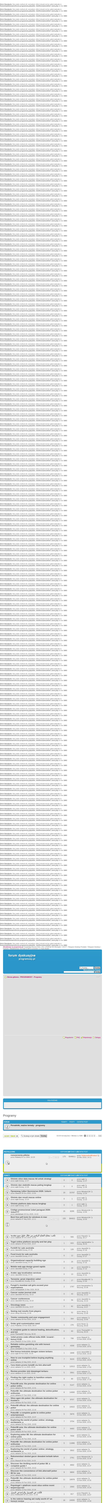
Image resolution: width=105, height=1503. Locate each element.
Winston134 (85, 1191)
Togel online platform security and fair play (31, 1242)
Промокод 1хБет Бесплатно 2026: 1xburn (31, 1191)
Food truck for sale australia (24, 1254)
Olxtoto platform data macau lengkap (28, 1203)
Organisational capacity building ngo (28, 1260)
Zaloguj (97, 1037)
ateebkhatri (19, 1214)
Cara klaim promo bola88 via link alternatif (31, 1365)
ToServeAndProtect (89, 1155)
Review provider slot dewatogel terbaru (29, 1371)
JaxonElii (18, 1250)
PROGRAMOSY (26, 977)
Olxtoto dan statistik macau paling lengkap (31, 1185)
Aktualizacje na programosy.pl (13, 947)
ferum (83, 1324)
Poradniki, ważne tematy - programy (28, 1125)
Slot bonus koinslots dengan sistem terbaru (31, 1351)
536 (100, 1136)
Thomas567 (19, 1334)
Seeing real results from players (26, 1311)
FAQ (78, 1037)
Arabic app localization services (26, 1273)
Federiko (18, 1325)
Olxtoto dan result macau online (26, 1197)
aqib (16, 1181)
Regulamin (69, 1037)
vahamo (18, 1219)
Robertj (18, 1157)
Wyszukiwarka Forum (91, 970)
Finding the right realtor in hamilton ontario (31, 1377)
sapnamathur (86, 1242)
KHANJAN (19, 1495)
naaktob (18, 1237)
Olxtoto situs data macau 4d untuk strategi (31, 1179)
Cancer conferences (20, 1299)
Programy (38, 977)
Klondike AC (19, 1281)
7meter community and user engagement (30, 1317)
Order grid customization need (25, 1323)
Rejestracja (87, 1037)
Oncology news (18, 1305)
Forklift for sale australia (22, 1248)
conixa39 (18, 1348)
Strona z (76, 1136)
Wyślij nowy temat (11, 1136)
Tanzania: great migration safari (26, 1279)
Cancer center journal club (23, 1292)
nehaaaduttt (19, 1289)
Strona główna (13, 977)
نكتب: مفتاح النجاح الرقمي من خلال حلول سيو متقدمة (33, 1235)
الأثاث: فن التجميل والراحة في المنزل (26, 1492)
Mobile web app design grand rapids (28, 1266)
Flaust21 (84, 1236)
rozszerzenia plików (20, 1155)
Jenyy (17, 1313)
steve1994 (85, 1352)
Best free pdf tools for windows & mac (29, 1217)
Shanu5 (18, 1193)
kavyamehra (86, 1285)
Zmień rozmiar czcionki (98, 976)
